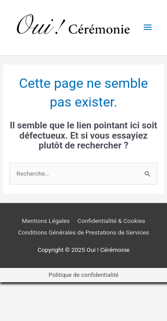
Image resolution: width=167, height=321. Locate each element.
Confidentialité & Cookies (111, 220)
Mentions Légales (46, 220)
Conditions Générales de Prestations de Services (83, 232)
